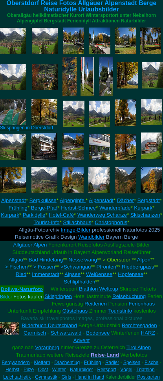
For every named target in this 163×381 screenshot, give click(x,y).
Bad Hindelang (46, 260)
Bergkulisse (43, 200)
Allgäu (16, 260)
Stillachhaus (77, 222)
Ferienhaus (142, 304)
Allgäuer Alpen (30, 245)
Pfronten (106, 267)
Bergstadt (148, 200)
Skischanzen (145, 215)
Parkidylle (34, 215)
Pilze (29, 369)
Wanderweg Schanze (102, 215)
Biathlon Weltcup (98, 289)
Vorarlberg (47, 347)
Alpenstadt (13, 200)
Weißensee (99, 274)
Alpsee (72, 274)
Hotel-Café (61, 215)
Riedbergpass (138, 267)
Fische (151, 362)
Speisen (131, 362)
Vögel (126, 369)
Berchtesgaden (139, 325)
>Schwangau (75, 267)
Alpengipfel (73, 200)
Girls (66, 377)
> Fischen (16, 267)
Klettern (42, 362)
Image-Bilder (76, 230)
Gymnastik (46, 377)
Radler (112, 362)
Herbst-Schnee (78, 208)
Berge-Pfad (44, 208)
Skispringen (58, 296)
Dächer (125, 200)
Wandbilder (91, 237)
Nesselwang (82, 260)
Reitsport (106, 369)
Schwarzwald (66, 333)
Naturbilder (81, 369)
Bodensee (98, 333)
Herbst (12, 369)
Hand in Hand (89, 377)
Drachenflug (67, 362)
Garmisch (35, 333)
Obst (43, 369)
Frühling (18, 208)
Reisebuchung (129, 296)
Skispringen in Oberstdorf (26, 128)
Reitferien (95, 304)
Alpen (143, 260)
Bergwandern (15, 362)
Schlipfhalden (79, 282)
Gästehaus (75, 311)
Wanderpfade (115, 208)
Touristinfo (120, 311)
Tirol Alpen (138, 347)
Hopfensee (130, 274)
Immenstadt (45, 274)
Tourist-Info (47, 222)
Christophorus (111, 222)
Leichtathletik (17, 377)
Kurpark (143, 208)
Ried (21, 274)
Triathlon (145, 369)
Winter (59, 369)
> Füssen (44, 267)
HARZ (148, 333)
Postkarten (148, 377)
